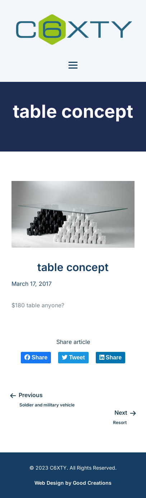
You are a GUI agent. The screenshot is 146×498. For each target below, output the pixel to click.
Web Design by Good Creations (73, 483)
